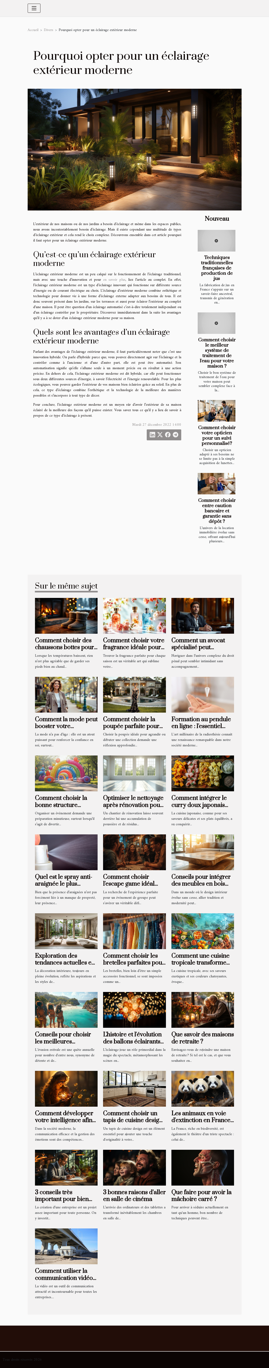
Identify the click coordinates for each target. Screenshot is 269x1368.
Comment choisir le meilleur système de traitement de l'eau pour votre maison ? (217, 353)
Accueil (33, 30)
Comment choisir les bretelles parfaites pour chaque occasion (134, 963)
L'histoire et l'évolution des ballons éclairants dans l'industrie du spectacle (132, 1045)
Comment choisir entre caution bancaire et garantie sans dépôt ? (217, 511)
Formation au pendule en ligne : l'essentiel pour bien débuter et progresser (201, 730)
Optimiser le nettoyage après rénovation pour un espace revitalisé (133, 805)
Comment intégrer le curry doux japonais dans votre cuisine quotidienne (199, 808)
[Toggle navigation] (34, 8)
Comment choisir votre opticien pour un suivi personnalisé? (217, 435)
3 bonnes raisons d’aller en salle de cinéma (134, 1196)
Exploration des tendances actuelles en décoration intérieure (65, 963)
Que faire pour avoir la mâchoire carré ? (201, 1196)
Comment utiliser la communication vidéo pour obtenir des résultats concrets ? (64, 1281)
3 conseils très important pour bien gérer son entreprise (62, 1199)
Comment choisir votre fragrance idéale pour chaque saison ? (133, 647)
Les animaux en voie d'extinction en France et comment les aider (200, 1120)
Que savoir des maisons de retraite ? (202, 1038)
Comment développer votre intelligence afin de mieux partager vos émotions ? (64, 1124)
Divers (48, 30)
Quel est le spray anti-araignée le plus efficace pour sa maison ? (63, 887)
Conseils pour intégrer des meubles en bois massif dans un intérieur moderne (201, 887)
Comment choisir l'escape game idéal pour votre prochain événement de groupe (132, 887)
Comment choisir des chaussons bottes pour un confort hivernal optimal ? (64, 651)
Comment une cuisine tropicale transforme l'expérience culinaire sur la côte (200, 966)
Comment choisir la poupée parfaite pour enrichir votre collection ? (131, 730)
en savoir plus (114, 280)
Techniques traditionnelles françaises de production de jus (217, 268)
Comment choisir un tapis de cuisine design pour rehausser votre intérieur (132, 1124)
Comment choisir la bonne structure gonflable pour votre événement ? (62, 808)
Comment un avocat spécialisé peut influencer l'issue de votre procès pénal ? (198, 651)
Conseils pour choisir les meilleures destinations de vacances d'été (63, 1045)
